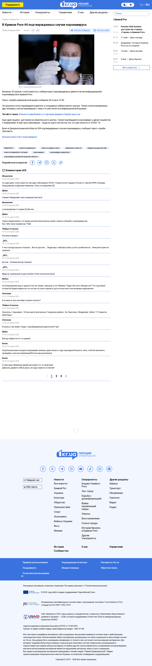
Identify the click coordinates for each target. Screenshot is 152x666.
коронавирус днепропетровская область (21, 157)
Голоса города (89, 523)
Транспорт (115, 488)
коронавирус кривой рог (60, 152)
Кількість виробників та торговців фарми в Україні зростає (49, 114)
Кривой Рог (8, 148)
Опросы (86, 513)
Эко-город (87, 491)
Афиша (113, 483)
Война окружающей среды (89, 506)
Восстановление (90, 518)
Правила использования (35, 562)
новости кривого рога (50, 148)
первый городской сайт (97, 148)
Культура (59, 497)
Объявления (116, 493)
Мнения (58, 530)
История (24, 12)
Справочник (65, 12)
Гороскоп (114, 497)
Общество (59, 502)
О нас (81, 12)
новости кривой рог (27, 148)
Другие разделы (99, 12)
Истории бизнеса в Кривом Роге (91, 529)
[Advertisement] (56, 399)
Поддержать (12, 4)
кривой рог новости (73, 148)
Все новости (130, 67)
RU (148, 4)
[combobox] (129, 13)
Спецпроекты (42, 12)
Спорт (57, 511)
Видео (112, 502)
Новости (6, 12)
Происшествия (62, 507)
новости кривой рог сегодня (15, 152)
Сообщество (61, 550)
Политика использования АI (35, 574)
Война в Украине (63, 521)
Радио (112, 507)
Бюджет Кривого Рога (91, 485)
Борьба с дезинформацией (91, 497)
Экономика (60, 516)
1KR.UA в (82, 30)
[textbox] (129, 13)
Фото (56, 526)
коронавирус (38, 152)
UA (141, 4)
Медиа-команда (70, 568)
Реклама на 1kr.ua (110, 562)
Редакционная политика (74, 562)
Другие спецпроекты (89, 537)
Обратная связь (109, 568)
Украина (58, 493)
